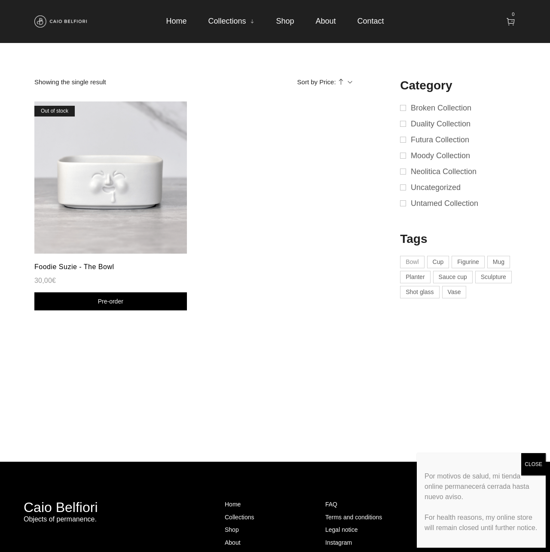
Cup (438, 261)
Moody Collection (440, 155)
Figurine (468, 261)
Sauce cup (453, 276)
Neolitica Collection (444, 171)
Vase (454, 291)
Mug (498, 261)
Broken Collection (441, 108)
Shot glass (420, 291)
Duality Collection (441, 124)
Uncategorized (436, 187)
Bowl (412, 261)
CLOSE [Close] (533, 464)
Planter (415, 276)
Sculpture (493, 276)
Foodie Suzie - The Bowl (74, 266)
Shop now (110, 301)
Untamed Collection (444, 203)
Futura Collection (440, 139)
